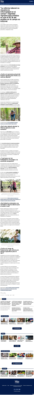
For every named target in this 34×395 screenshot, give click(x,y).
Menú (32, 1)
